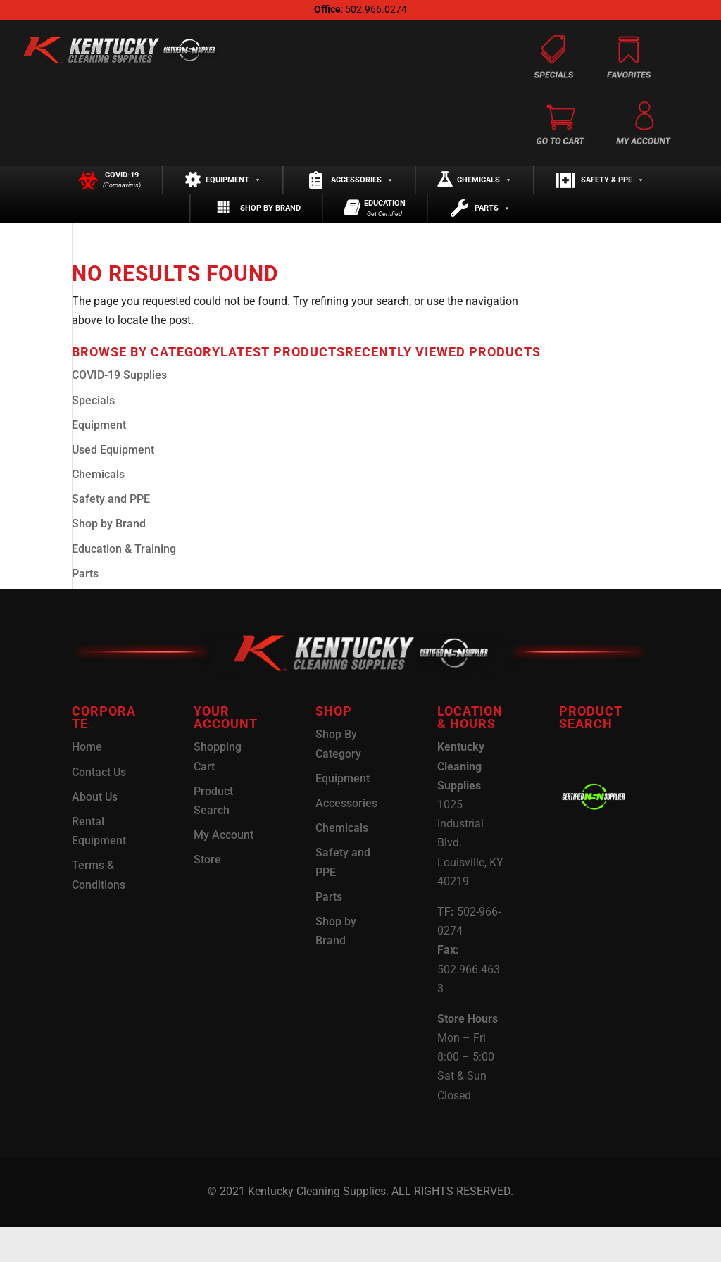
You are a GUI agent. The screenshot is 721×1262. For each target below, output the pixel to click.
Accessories (362, 189)
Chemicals (484, 189)
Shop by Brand (270, 234)
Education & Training (124, 583)
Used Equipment (113, 485)
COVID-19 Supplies (119, 410)
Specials (93, 435)
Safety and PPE (111, 534)
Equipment (233, 189)
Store (207, 894)
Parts (492, 234)
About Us (95, 831)
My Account (223, 870)
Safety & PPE (612, 189)
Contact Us (99, 806)
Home (87, 782)
